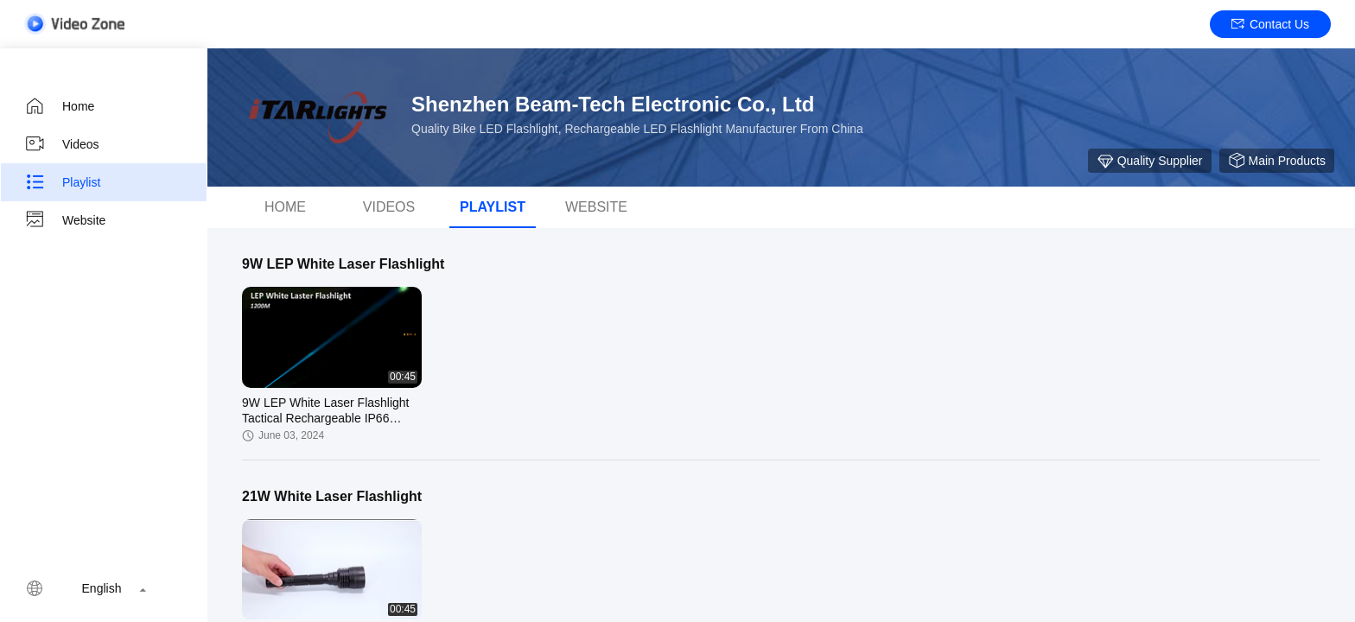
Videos (61, 144)
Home (59, 106)
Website (64, 220)
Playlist (62, 182)
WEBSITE (596, 207)
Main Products (1277, 160)
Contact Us (1270, 24)
